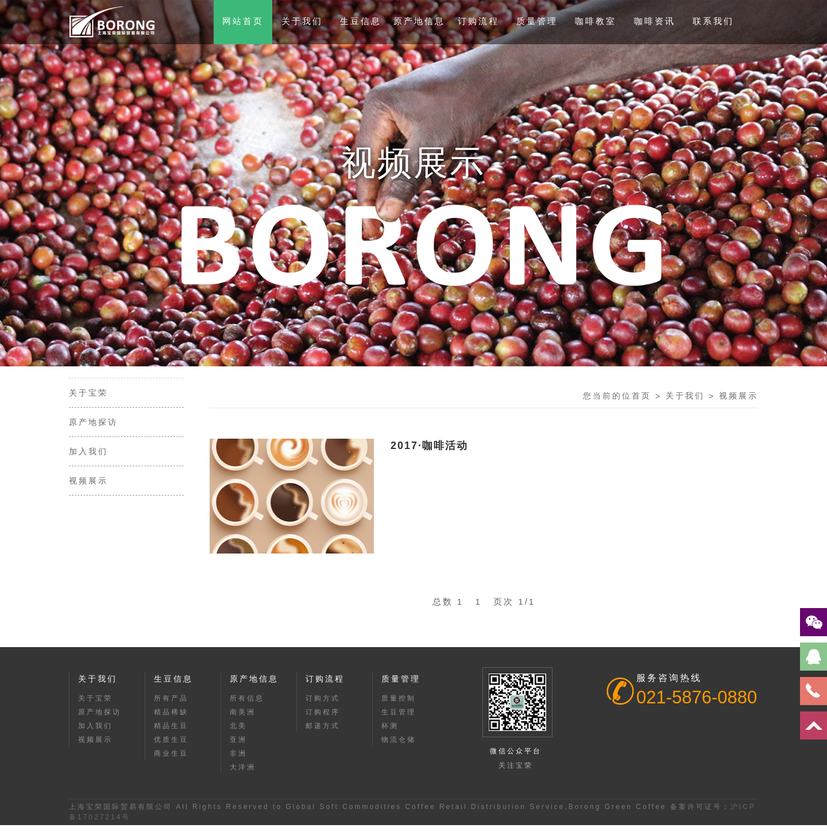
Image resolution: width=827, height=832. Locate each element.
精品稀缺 (171, 712)
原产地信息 (419, 21)
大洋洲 (243, 767)
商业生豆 (171, 753)
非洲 (238, 753)
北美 (238, 726)
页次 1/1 (514, 601)
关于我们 (302, 21)
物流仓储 (398, 740)
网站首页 (243, 21)
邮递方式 (323, 726)
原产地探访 (93, 422)
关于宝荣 (88, 392)
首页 (641, 395)
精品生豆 (171, 726)
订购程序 (323, 712)
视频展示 (88, 480)
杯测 (390, 726)
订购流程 (478, 21)
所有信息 (247, 698)
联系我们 (713, 21)
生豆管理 (398, 712)
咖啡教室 (595, 21)
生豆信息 (360, 21)
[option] (413, 183)
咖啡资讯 (654, 21)
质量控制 (398, 698)
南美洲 (243, 712)
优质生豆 (171, 740)
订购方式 (323, 698)
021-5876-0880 (696, 697)
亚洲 (238, 740)
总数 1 (452, 601)
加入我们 (88, 451)
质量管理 (537, 21)
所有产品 (171, 698)
